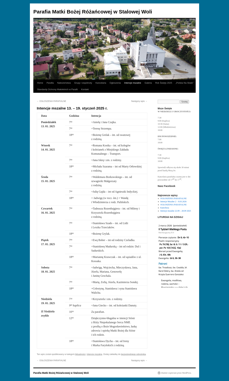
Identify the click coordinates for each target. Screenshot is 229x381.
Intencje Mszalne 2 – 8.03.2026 (173, 201)
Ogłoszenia (115, 83)
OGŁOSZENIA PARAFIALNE (51, 101)
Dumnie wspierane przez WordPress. (176, 373)
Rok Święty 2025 (163, 83)
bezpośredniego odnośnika (133, 354)
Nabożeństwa (64, 83)
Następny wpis (139, 101)
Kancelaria (101, 83)
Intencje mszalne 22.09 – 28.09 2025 (175, 211)
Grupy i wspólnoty (83, 83)
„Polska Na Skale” (185, 83)
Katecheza (164, 208)
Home (40, 83)
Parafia (50, 83)
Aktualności (80, 354)
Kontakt (85, 89)
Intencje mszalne (132, 83)
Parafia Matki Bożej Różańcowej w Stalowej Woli (92, 11)
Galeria (148, 83)
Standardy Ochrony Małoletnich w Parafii (57, 89)
